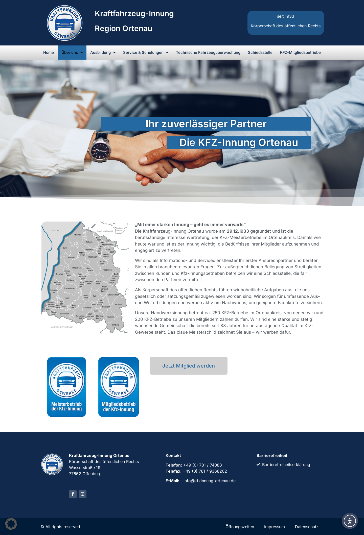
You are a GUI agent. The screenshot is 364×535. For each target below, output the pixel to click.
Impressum (274, 526)
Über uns (72, 52)
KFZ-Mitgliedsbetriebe (300, 52)
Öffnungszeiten (239, 526)
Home (48, 52)
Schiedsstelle (260, 52)
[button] (11, 524)
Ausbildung (103, 52)
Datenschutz (306, 526)
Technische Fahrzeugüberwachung (208, 52)
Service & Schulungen (145, 52)
